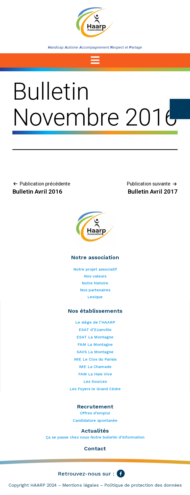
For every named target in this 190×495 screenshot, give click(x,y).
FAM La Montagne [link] (95, 344)
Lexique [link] (95, 296)
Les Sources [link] (95, 381)
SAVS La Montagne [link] (95, 351)
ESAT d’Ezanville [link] (95, 329)
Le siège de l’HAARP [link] (95, 322)
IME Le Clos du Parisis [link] (95, 359)
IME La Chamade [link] (95, 366)
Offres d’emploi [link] (95, 413)
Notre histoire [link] (95, 283)
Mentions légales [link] (80, 485)
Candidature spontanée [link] (95, 420)
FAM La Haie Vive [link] (95, 374)
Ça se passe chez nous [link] (67, 437)
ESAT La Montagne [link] (95, 337)
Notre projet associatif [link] (95, 269)
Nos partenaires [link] (95, 290)
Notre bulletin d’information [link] (117, 437)
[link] (179, 109)
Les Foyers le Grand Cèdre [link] (95, 388)
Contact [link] (95, 448)
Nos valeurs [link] (95, 276)
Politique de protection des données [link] (143, 485)
